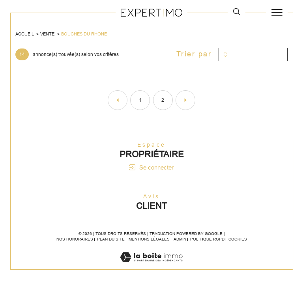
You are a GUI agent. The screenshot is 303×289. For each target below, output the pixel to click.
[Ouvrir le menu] (277, 12)
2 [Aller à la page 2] (162, 100)
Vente (47, 34)
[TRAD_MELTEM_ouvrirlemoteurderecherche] (236, 12)
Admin (180, 239)
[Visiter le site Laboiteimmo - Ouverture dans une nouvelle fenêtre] (151, 265)
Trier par (194, 54)
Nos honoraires (74, 239)
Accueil (24, 34)
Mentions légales (149, 239)
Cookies (237, 239)
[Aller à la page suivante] (185, 100)
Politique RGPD (207, 239)
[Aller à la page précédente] (117, 100)
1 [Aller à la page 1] (140, 100)
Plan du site (111, 239)
